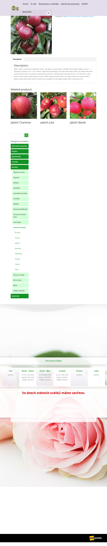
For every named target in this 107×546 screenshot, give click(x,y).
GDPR (85, 3)
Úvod (25, 3)
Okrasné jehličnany (20, 209)
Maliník (16, 204)
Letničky (16, 199)
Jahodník (16, 188)
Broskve (17, 233)
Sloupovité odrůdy (87, 16)
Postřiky (15, 162)
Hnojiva (14, 151)
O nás (33, 3)
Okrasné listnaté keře (19, 215)
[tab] (17, 59)
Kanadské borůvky (20, 193)
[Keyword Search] (17, 135)
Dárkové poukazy (70, 3)
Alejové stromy (19, 172)
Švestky (17, 259)
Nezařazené (16, 156)
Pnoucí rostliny (18, 275)
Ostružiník (17, 222)
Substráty (15, 296)
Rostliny (15, 167)
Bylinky (16, 183)
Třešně (17, 264)
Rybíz (15, 285)
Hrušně (17, 238)
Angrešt (16, 177)
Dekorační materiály (19, 146)
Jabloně (65, 16)
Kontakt (27, 11)
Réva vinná (17, 280)
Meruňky (18, 248)
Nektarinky (18, 254)
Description (17, 59)
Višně (16, 270)
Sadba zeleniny (19, 291)
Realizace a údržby (49, 3)
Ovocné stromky (74, 16)
